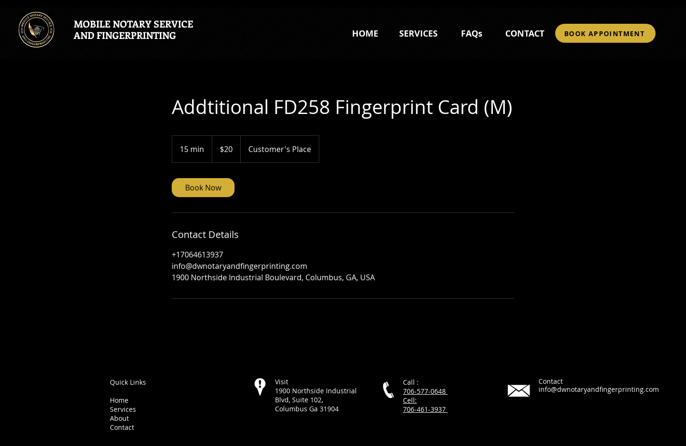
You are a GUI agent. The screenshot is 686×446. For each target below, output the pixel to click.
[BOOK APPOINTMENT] (605, 33)
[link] (203, 187)
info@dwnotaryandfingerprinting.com (599, 389)
